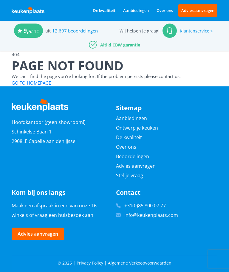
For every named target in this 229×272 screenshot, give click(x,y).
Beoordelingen (132, 156)
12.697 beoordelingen (75, 31)
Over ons (165, 10)
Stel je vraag (129, 175)
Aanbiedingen (136, 10)
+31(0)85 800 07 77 (145, 205)
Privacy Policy (90, 263)
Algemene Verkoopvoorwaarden (139, 263)
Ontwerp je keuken (137, 128)
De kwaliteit (104, 10)
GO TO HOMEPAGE (31, 83)
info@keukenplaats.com (151, 215)
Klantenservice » (196, 31)
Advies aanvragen (197, 10)
